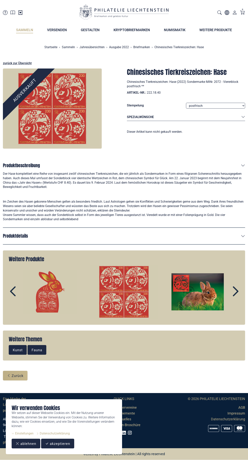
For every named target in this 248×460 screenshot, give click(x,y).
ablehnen (26, 444)
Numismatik (174, 30)
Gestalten (90, 30)
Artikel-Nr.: (136, 92)
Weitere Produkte (215, 30)
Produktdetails (15, 236)
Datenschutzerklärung (53, 433)
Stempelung (135, 105)
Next (226, 295)
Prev (21, 295)
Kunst (18, 350)
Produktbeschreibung (21, 165)
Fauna (37, 350)
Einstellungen (23, 433)
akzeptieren (57, 444)
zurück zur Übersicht (17, 63)
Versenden (57, 30)
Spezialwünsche (186, 117)
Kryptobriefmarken (132, 30)
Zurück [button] (15, 376)
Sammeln (24, 30)
